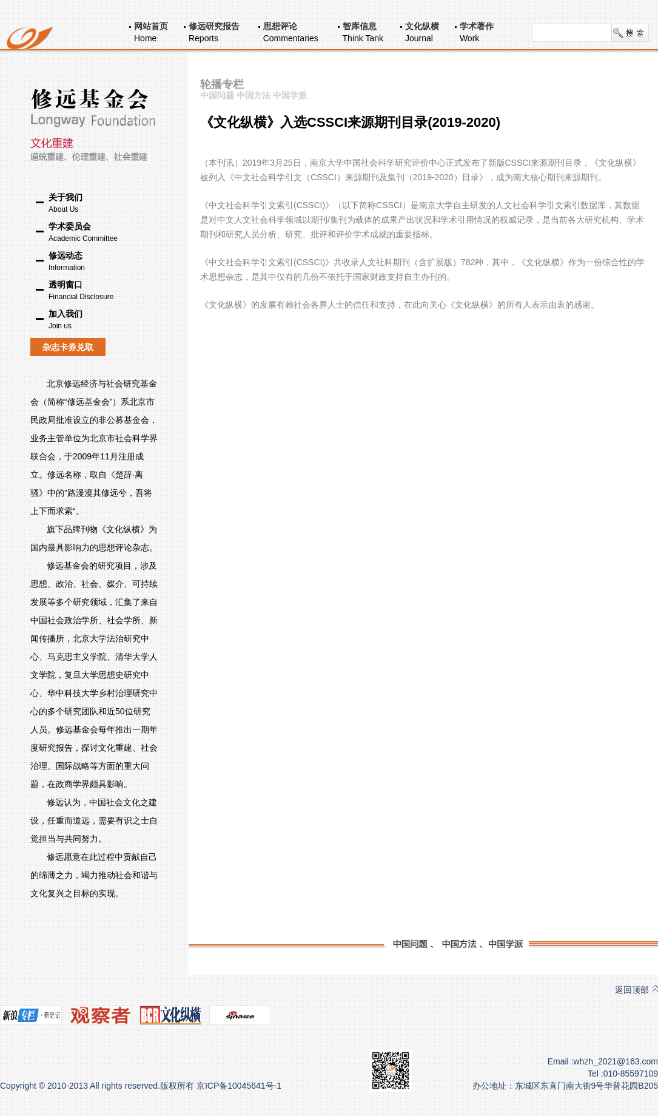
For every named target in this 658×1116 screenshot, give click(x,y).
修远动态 (103, 262)
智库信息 (360, 26)
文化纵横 (422, 26)
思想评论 (280, 26)
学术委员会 (103, 233)
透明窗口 (103, 291)
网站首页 (151, 26)
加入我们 (103, 320)
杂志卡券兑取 (67, 347)
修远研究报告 (214, 26)
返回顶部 (632, 990)
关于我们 (103, 203)
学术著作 (477, 26)
